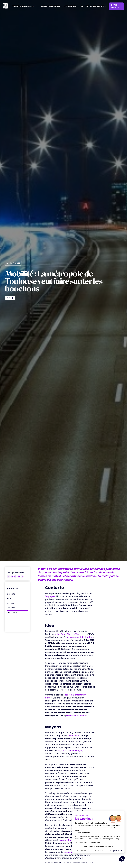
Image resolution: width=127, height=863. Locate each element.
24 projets (50, 596)
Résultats (11, 607)
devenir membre (115, 6)
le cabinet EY (74, 735)
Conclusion (12, 612)
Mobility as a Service (76, 715)
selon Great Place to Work (68, 634)
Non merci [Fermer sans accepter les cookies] (81, 850)
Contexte (11, 594)
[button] (23, 6)
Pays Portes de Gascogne (69, 750)
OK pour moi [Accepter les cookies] (116, 850)
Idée (9, 598)
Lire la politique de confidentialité (87, 842)
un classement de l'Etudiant (80, 637)
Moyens (10, 603)
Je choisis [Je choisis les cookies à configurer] (98, 850)
